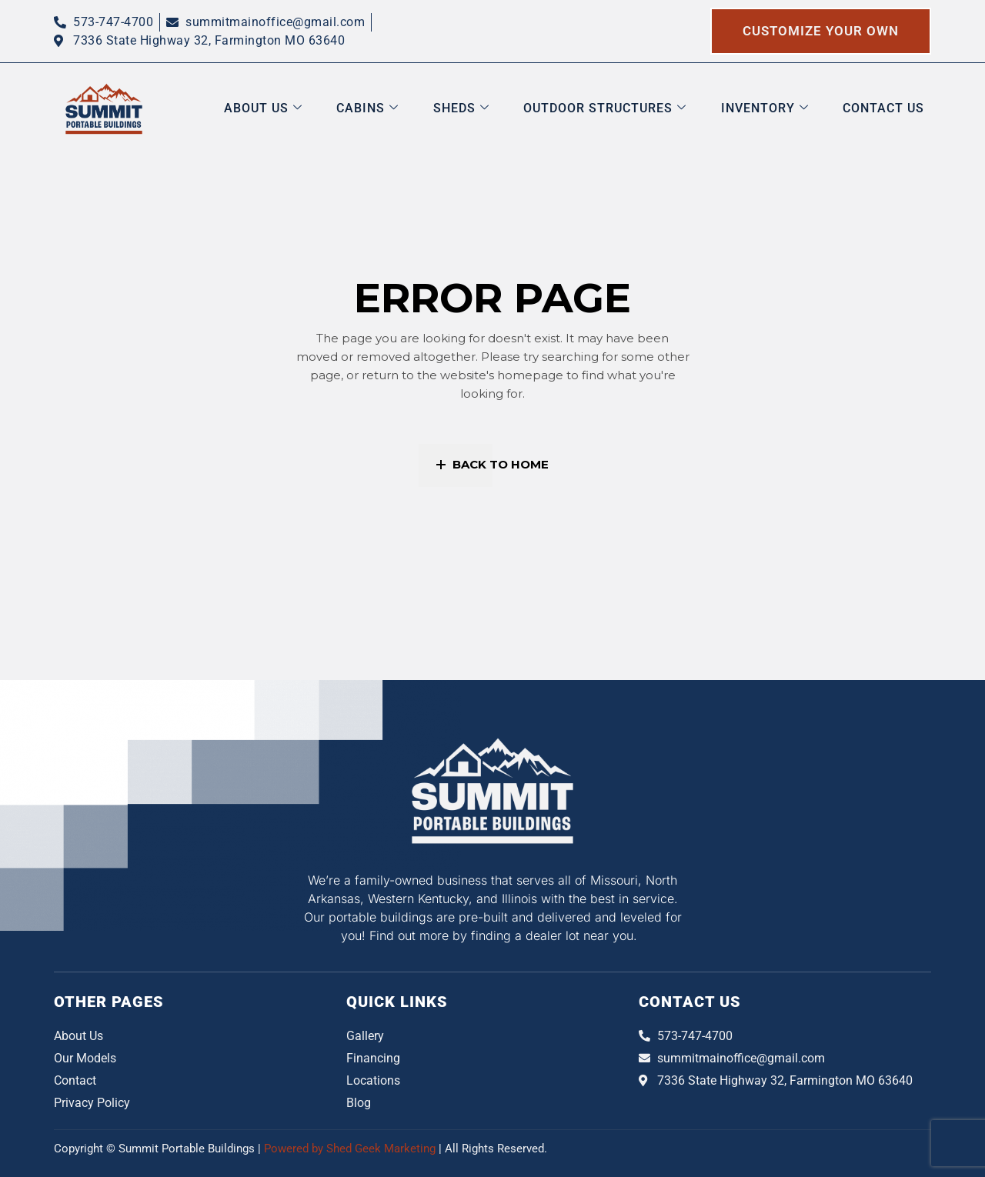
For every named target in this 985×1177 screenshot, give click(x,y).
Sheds (487, 108)
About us (302, 108)
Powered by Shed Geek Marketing (351, 1148)
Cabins (400, 108)
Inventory (778, 108)
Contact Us (890, 108)
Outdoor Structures (624, 108)
